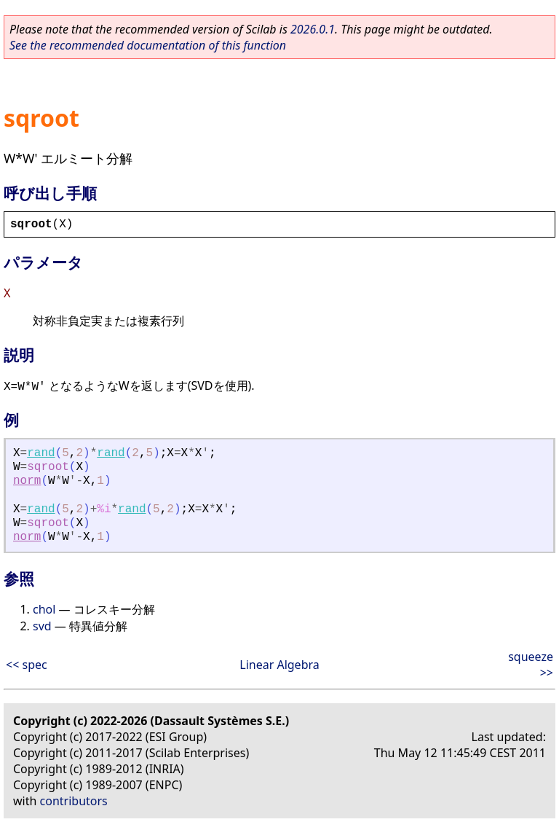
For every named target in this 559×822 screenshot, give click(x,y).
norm (27, 481)
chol (44, 609)
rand (41, 453)
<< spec (26, 665)
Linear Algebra (279, 665)
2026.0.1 (312, 29)
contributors (74, 801)
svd (42, 626)
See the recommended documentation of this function (147, 45)
